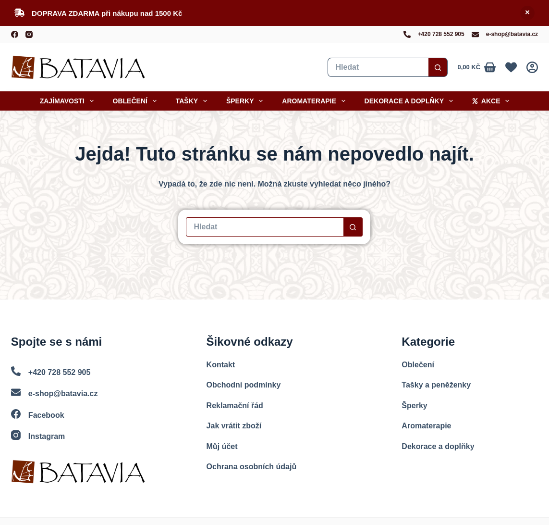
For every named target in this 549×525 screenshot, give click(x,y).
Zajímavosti (69, 101)
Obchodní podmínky (244, 385)
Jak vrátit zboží (234, 426)
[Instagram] (29, 34)
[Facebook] (14, 34)
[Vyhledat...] (378, 67)
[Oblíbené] (511, 67)
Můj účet (222, 446)
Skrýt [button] (527, 13)
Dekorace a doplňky (411, 101)
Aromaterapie (315, 101)
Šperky (246, 101)
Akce (492, 101)
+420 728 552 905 (441, 34)
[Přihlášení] (532, 67)
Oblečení (136, 101)
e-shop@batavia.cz (512, 34)
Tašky (193, 101)
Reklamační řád (235, 405)
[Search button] (438, 67)
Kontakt (221, 365)
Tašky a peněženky (436, 385)
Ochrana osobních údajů (252, 466)
